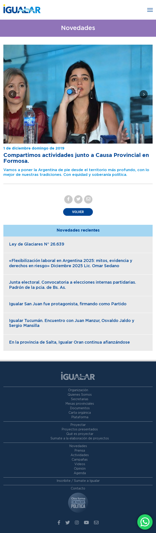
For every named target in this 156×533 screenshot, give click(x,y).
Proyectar (78, 425)
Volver (78, 212)
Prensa (79, 450)
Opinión (80, 468)
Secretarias (79, 399)
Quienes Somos (80, 394)
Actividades (80, 455)
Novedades (78, 446)
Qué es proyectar (79, 434)
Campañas (80, 459)
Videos (79, 464)
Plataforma (79, 417)
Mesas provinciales (79, 403)
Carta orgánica (80, 412)
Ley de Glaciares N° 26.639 (36, 244)
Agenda (80, 473)
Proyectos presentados (80, 429)
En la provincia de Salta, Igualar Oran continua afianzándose (69, 342)
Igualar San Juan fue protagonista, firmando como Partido (67, 304)
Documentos (80, 408)
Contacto (78, 488)
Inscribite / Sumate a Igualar (78, 480)
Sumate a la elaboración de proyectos (79, 438)
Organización (78, 390)
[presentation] (12, 94)
